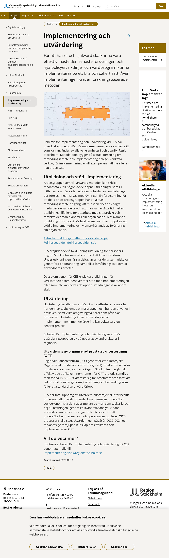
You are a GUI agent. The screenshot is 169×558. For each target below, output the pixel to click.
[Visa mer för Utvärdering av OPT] (5, 227)
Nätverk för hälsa (17, 135)
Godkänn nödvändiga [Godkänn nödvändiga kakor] (49, 546)
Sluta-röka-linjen (17, 150)
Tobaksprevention (18, 185)
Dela (50, 467)
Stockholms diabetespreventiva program (18, 168)
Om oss (71, 15)
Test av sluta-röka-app (20, 178)
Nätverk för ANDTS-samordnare (18, 127)
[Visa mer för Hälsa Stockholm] (5, 75)
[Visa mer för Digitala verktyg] (5, 27)
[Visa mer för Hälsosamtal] (5, 92)
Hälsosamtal (14, 92)
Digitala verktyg (16, 27)
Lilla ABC (12, 117)
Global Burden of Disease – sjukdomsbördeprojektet (20, 63)
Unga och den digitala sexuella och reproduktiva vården (20, 196)
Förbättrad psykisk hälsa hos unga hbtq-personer (20, 48)
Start (4, 15)
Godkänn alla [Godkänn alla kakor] (119, 546)
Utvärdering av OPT (18, 227)
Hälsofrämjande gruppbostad (17, 84)
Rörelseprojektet (17, 142)
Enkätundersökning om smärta (18, 36)
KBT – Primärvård (17, 110)
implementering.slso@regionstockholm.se (73, 453)
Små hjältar (14, 157)
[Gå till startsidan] (31, 5)
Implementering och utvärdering (19, 102)
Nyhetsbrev (95, 498)
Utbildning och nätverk (50, 15)
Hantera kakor (87, 546)
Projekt (14, 15)
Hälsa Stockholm (17, 75)
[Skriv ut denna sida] (128, 35)
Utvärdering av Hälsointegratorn (17, 218)
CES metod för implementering (150, 60)
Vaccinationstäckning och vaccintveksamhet (20, 208)
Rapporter (28, 15)
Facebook (94, 504)
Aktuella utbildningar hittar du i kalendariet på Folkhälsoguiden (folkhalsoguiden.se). (76, 240)
